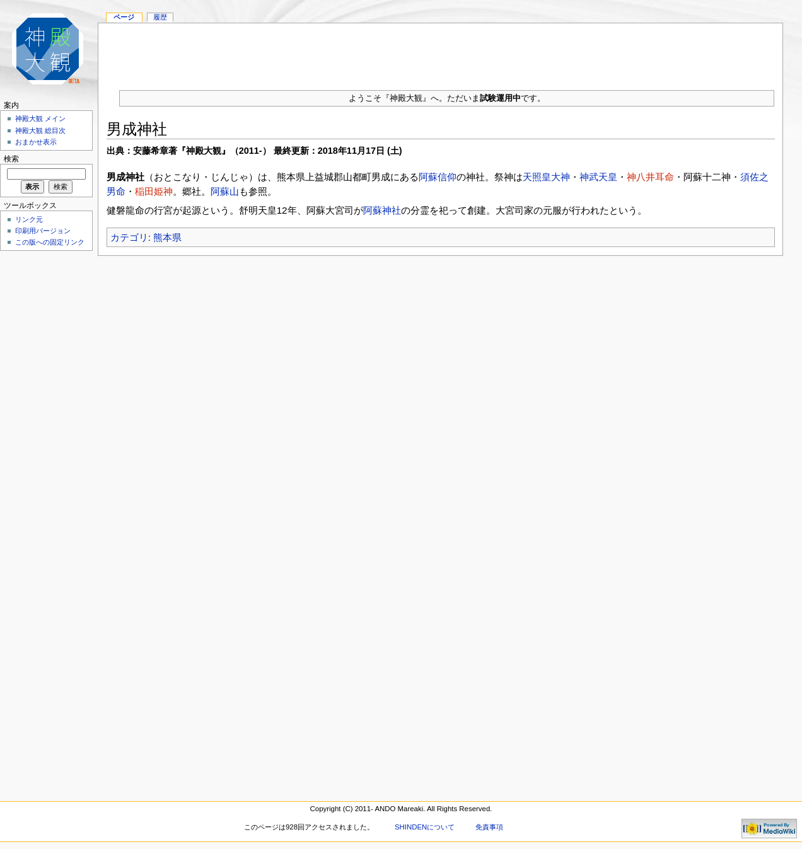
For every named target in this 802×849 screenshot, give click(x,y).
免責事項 (489, 827)
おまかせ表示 (36, 142)
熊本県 (167, 237)
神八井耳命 (650, 176)
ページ (123, 17)
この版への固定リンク (49, 242)
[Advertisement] (440, 51)
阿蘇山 (225, 191)
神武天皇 (598, 176)
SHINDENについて (425, 827)
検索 (11, 159)
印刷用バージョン (43, 230)
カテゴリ (129, 237)
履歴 (160, 17)
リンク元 (29, 219)
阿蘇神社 (382, 210)
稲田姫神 (154, 191)
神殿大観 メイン (40, 118)
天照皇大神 (546, 176)
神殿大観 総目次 (40, 130)
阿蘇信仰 (437, 176)
